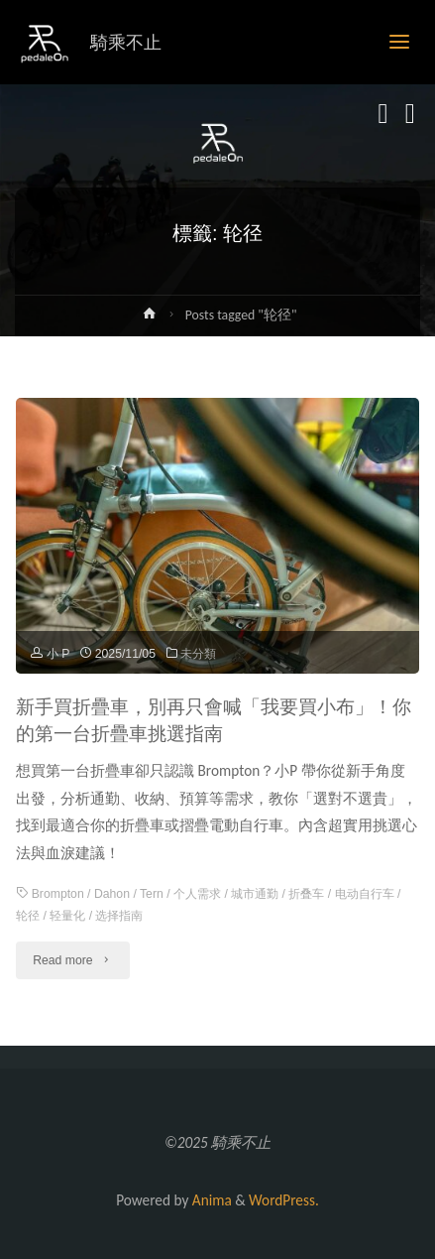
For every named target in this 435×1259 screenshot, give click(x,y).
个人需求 (197, 894)
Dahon (112, 894)
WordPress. (284, 1200)
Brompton (58, 894)
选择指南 (119, 916)
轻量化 (67, 916)
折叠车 (306, 894)
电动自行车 (364, 894)
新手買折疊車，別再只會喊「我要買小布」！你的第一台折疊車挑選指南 (213, 720)
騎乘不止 (126, 42)
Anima (209, 1200)
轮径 (28, 916)
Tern (151, 894)
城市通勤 (254, 894)
